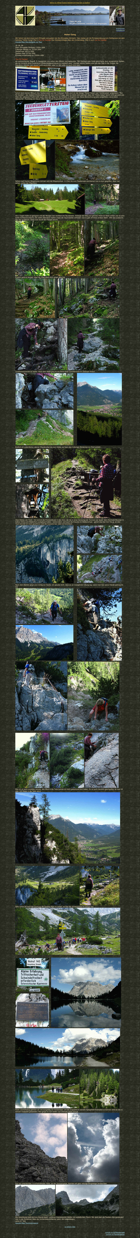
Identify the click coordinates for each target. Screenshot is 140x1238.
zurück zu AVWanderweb (115, 1232)
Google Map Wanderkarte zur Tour (28, 42)
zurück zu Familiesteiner (115, 1234)
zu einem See (70, 1227)
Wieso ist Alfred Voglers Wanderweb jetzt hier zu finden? (70, 3)
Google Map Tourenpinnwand (26, 1223)
